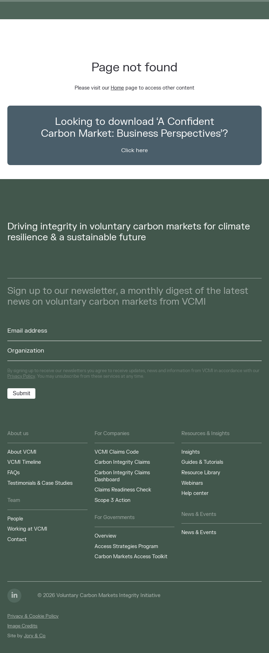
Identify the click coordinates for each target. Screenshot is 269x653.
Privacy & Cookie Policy (32, 616)
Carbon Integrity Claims (122, 462)
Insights (190, 452)
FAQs (13, 473)
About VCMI (21, 452)
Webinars (192, 483)
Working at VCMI (27, 529)
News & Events (198, 532)
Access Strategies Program (126, 546)
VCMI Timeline (24, 462)
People (15, 519)
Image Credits (22, 626)
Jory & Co (35, 636)
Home (117, 88)
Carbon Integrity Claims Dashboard (122, 476)
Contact (17, 539)
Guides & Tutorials (202, 462)
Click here (134, 150)
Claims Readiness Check (123, 490)
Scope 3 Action (112, 500)
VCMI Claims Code (117, 452)
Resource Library (200, 473)
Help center (194, 493)
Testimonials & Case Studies (40, 483)
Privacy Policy (21, 376)
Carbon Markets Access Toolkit (131, 557)
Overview (105, 536)
